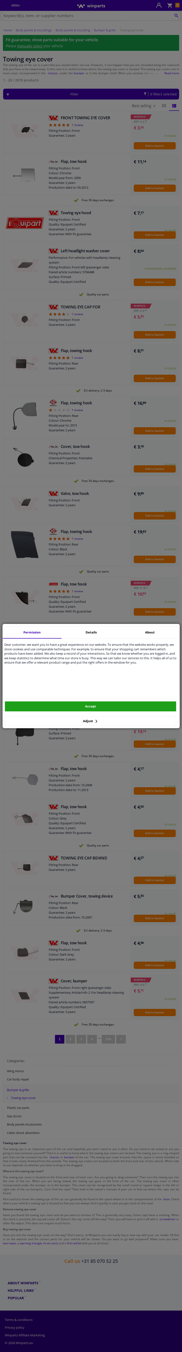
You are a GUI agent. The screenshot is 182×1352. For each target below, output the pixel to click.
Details (91, 632)
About (150, 632)
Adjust (90, 721)
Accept (90, 706)
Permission (32, 632)
